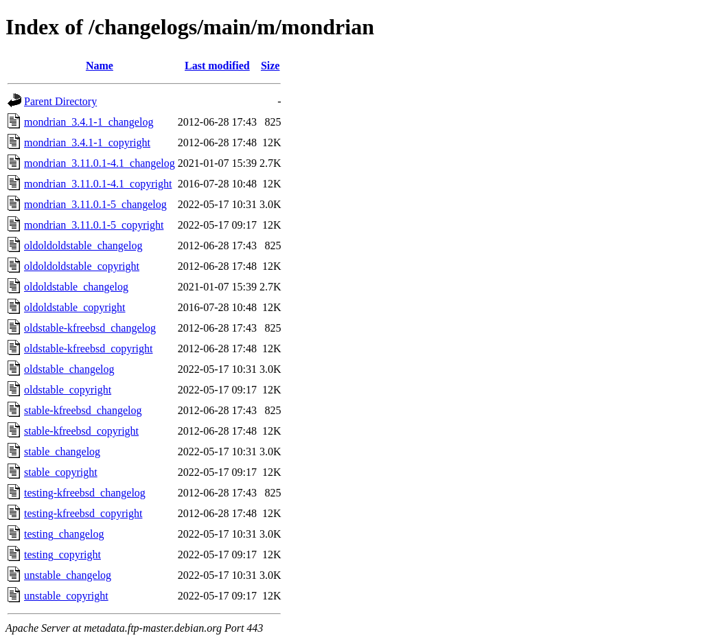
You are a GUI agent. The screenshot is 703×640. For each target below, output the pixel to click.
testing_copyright (62, 554)
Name (99, 65)
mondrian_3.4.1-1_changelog (88, 122)
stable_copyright (60, 472)
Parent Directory (60, 101)
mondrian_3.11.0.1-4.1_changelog (99, 163)
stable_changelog (62, 451)
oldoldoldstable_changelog (83, 245)
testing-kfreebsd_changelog (85, 493)
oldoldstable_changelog (76, 287)
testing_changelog (64, 534)
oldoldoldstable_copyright (81, 266)
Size (270, 65)
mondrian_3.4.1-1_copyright (87, 142)
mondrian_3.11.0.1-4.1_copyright (98, 184)
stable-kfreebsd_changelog (82, 410)
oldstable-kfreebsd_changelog (90, 328)
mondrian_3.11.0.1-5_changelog (95, 204)
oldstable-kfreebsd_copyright (88, 348)
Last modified (217, 65)
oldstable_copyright (67, 390)
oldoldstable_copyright (75, 307)
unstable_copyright (66, 596)
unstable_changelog (67, 575)
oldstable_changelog (69, 369)
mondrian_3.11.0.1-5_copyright (93, 225)
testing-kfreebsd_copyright (83, 513)
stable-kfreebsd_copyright (81, 431)
